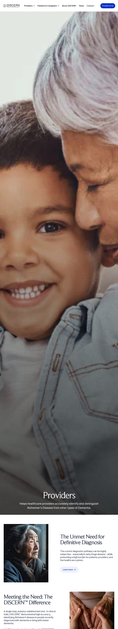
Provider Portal (107, 6)
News (81, 6)
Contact (90, 6)
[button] (29, 6)
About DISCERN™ (69, 6)
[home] (11, 6)
